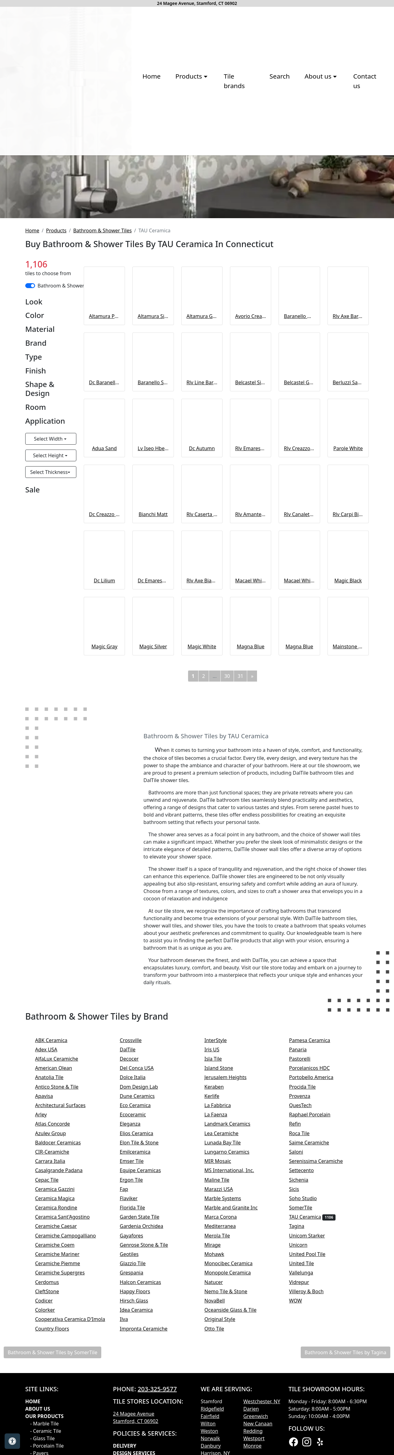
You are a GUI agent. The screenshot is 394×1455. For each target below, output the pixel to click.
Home (83, 162)
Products (56, 400)
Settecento (307, 1340)
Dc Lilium (104, 750)
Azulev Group (56, 1303)
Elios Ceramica (143, 1303)
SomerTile (308, 1377)
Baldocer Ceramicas (64, 1312)
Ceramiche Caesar (62, 1396)
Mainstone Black (348, 816)
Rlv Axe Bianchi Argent (202, 750)
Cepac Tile (53, 1349)
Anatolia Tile (55, 1247)
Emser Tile (139, 1331)
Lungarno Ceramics (233, 1321)
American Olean (59, 1238)
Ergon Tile (137, 1349)
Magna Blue (250, 816)
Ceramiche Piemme (63, 1433)
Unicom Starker (313, 1405)
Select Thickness (49, 641)
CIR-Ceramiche (58, 1321)
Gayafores (137, 1405)
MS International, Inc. (235, 1340)
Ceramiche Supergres (66, 1442)
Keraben (220, 1256)
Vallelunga (307, 1442)
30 (227, 845)
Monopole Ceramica (233, 1442)
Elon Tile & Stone (146, 1312)
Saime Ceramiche (315, 1312)
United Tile (307, 1433)
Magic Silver (153, 816)
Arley (48, 1284)
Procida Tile (308, 1256)
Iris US (218, 1219)
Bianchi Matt (153, 684)
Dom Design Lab (145, 1256)
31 (240, 845)
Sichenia (305, 1349)
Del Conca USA (143, 1238)
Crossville (137, 1210)
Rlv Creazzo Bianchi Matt (299, 618)
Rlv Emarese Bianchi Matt (250, 618)
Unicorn (303, 1414)
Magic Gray (104, 816)
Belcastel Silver (250, 552)
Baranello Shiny (153, 552)
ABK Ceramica (57, 1210)
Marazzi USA (224, 1358)
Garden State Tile (147, 1387)
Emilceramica (141, 1321)
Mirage (218, 1414)
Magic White (201, 816)
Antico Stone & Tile (63, 1256)
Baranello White (299, 486)
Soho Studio (310, 1368)
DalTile (135, 1219)
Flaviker (135, 1368)
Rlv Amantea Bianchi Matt (250, 684)
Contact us (303, 162)
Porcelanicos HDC (315, 1238)
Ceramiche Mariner (63, 1423)
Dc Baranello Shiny (104, 552)
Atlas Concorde (58, 1293)
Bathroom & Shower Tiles (102, 400)
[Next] (252, 846)
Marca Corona (226, 1387)
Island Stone (224, 1238)
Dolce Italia (138, 1247)
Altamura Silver (153, 486)
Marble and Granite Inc (237, 1377)
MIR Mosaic (225, 1331)
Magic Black (348, 750)
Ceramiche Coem (61, 1414)
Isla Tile (219, 1228)
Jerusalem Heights (231, 1247)
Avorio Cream (250, 486)
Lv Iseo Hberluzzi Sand (153, 618)
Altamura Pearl (104, 486)
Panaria (304, 1219)
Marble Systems (229, 1368)
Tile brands (172, 162)
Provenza (306, 1265)
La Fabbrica (223, 1275)
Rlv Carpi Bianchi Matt (348, 684)
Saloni (302, 1321)
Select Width (49, 608)
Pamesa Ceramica (317, 1210)
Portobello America (317, 1247)
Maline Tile (224, 1349)
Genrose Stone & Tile (151, 1414)
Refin (301, 1293)
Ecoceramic (139, 1284)
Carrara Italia (56, 1331)
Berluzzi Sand (348, 552)
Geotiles (135, 1423)
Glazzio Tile (140, 1433)
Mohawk (220, 1423)
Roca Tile (305, 1303)
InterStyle (220, 1210)
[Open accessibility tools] (12, 1441)
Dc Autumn (202, 618)
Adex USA (52, 1219)
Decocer (135, 1228)
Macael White (250, 750)
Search (214, 162)
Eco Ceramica (141, 1275)
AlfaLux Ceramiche (62, 1228)
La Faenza (221, 1284)
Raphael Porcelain (316, 1284)
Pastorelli (306, 1228)
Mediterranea (226, 1396)
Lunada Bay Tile (229, 1312)
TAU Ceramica (312, 1387)
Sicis (300, 1358)
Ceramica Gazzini (61, 1358)
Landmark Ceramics (233, 1293)
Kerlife (218, 1265)
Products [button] (122, 162)
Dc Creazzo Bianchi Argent (104, 684)
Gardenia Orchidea (147, 1396)
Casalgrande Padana (65, 1340)
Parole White (348, 618)
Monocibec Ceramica (234, 1433)
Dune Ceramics (143, 1265)
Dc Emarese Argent (153, 750)
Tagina (303, 1396)
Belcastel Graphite (299, 552)
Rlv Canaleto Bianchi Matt (299, 684)
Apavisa (50, 1265)
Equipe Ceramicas (146, 1340)
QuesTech (305, 1275)
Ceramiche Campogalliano (70, 1405)
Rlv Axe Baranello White (348, 486)
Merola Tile (223, 1405)
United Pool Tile (311, 1423)
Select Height (49, 625)
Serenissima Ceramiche (322, 1331)
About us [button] (253, 162)
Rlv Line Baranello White (202, 552)
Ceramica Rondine (62, 1377)
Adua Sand (104, 618)
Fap (131, 1358)
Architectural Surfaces (65, 1275)
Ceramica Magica (61, 1368)
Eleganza (136, 1293)
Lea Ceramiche (227, 1303)
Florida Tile (138, 1377)
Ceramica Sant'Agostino (68, 1387)
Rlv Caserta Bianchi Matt (202, 684)
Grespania (138, 1442)
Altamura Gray (202, 486)
